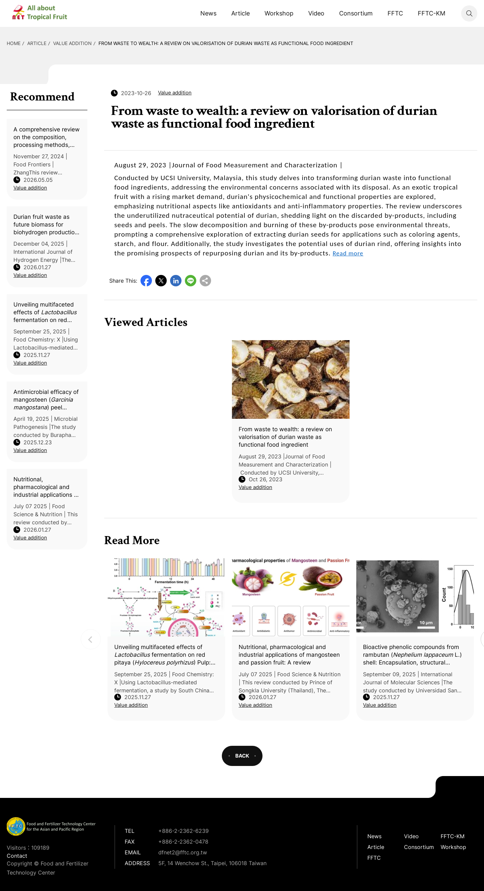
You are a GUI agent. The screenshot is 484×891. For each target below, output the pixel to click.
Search (469, 13)
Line (190, 280)
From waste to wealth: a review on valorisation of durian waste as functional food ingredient (225, 43)
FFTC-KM (431, 13)
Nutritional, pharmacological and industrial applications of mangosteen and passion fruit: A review (46, 487)
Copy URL (205, 280)
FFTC (395, 13)
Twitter (161, 280)
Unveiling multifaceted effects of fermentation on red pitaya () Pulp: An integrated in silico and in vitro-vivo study (45, 312)
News (208, 13)
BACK (242, 756)
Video (316, 13)
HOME (14, 43)
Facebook (146, 280)
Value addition (72, 43)
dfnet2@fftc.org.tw (182, 852)
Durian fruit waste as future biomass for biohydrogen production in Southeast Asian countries (45, 224)
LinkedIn (176, 280)
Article (240, 13)
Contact (17, 855)
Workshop (279, 13)
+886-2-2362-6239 (183, 830)
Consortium (356, 13)
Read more (348, 253)
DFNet (45, 13)
